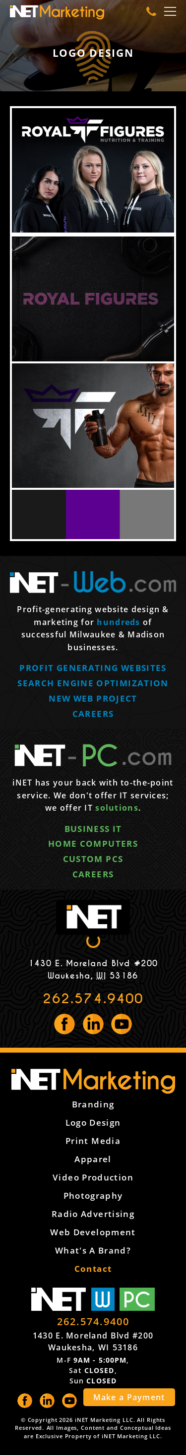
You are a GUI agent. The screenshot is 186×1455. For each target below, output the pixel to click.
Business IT (93, 828)
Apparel (93, 1159)
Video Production (93, 1177)
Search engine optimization (92, 683)
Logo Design (93, 1122)
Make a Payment (129, 1397)
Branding (93, 1104)
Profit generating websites (92, 667)
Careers (93, 713)
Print (93, 1140)
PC (137, 1299)
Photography (93, 1195)
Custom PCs (93, 859)
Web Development (92, 1232)
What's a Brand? (93, 1250)
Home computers (93, 843)
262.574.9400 (93, 998)
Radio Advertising (93, 1213)
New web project (93, 698)
